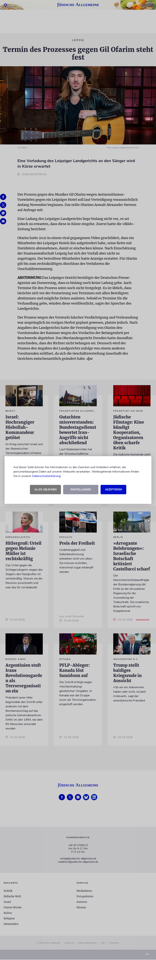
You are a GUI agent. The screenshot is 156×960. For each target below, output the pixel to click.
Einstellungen (80, 489)
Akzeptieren (113, 489)
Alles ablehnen (45, 489)
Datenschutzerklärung (46, 476)
